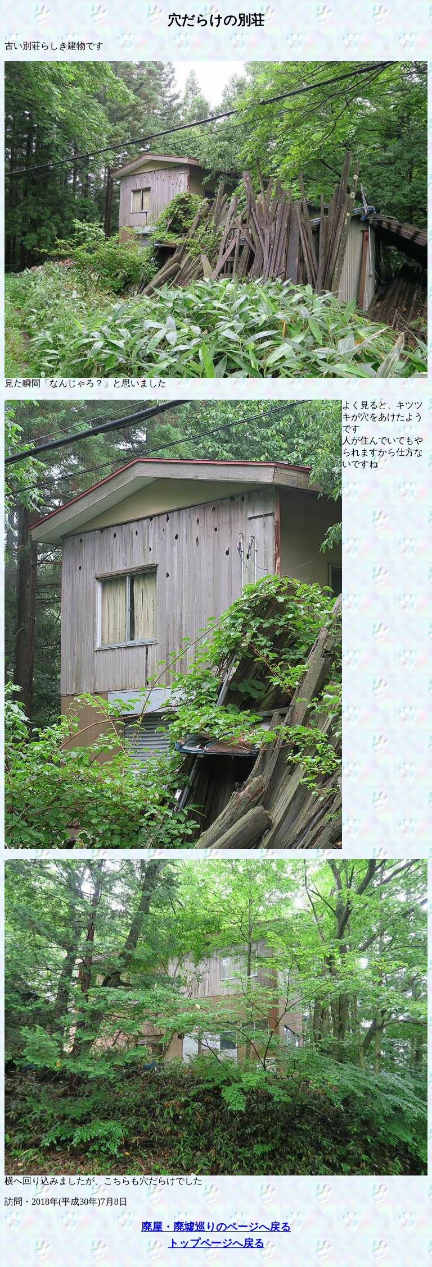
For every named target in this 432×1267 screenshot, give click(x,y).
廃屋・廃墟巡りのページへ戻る (216, 1227)
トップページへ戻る (216, 1243)
